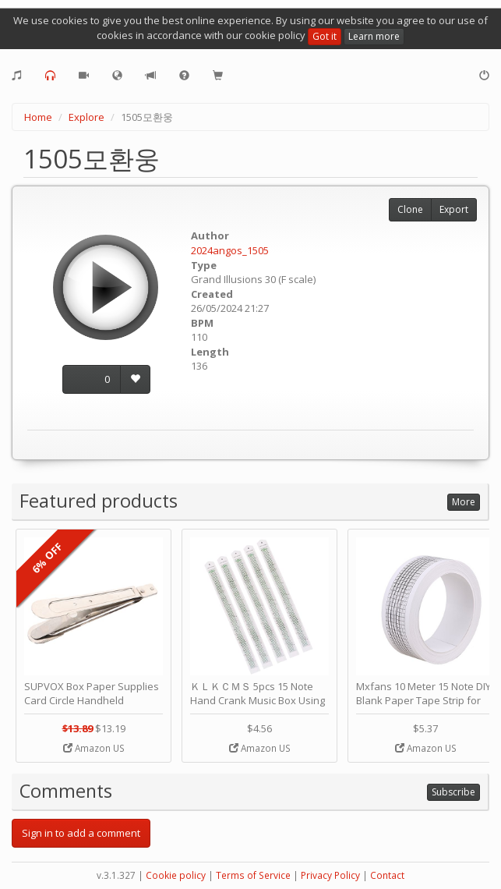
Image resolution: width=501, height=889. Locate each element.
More (463, 501)
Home (38, 117)
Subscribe (453, 792)
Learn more (374, 36)
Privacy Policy (330, 875)
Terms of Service (253, 875)
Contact (387, 875)
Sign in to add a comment (81, 833)
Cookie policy (176, 875)
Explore (86, 117)
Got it (324, 36)
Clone (410, 209)
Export (453, 209)
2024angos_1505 (230, 250)
